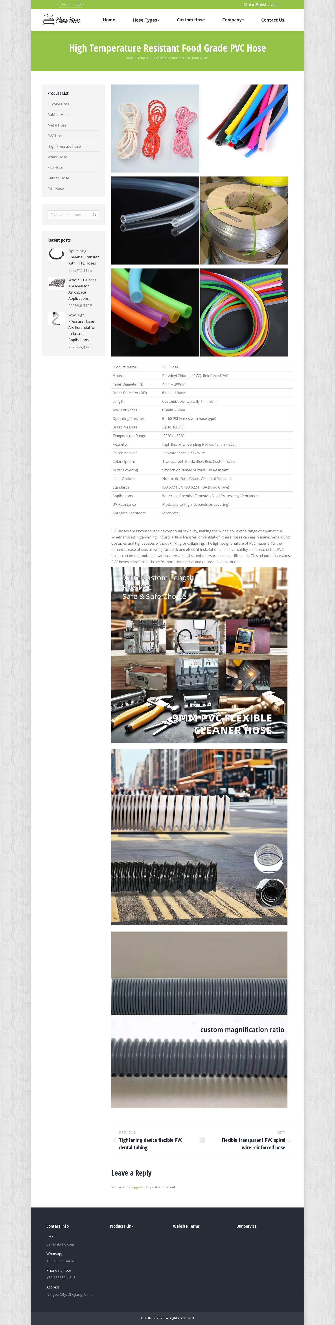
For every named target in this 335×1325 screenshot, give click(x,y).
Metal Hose (57, 125)
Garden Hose (58, 178)
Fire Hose (55, 167)
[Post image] (56, 254)
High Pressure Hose (64, 146)
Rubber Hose (58, 114)
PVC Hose (56, 135)
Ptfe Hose (56, 188)
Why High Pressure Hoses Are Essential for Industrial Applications (82, 327)
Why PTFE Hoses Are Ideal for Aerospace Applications (82, 289)
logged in (138, 1187)
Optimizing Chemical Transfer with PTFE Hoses (83, 257)
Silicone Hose (59, 104)
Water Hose (57, 156)
